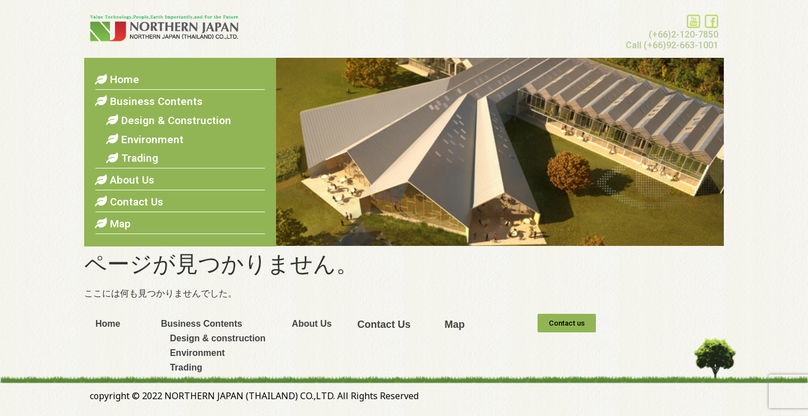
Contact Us (384, 324)
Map (454, 324)
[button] (567, 323)
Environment (193, 353)
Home (107, 323)
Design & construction (213, 338)
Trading (182, 367)
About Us (312, 323)
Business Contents (201, 323)
